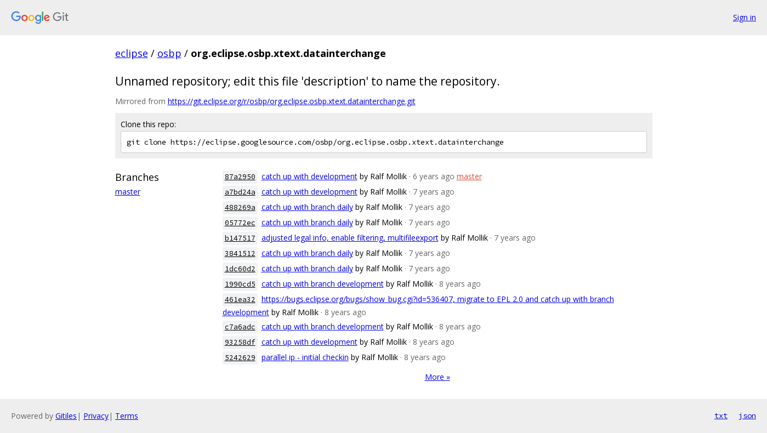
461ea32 (240, 299)
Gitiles (66, 416)
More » (437, 377)
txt (721, 415)
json (747, 415)
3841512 (240, 253)
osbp (169, 53)
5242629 (240, 357)
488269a (240, 207)
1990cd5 (240, 284)
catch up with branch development (323, 283)
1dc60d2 (240, 269)
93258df (240, 342)
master (127, 191)
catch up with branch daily (307, 207)
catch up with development (309, 176)
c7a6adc (240, 327)
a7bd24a (240, 192)
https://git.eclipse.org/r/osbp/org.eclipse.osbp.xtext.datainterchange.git (292, 101)
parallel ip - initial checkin (305, 357)
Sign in (744, 17)
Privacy (96, 416)
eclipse (131, 53)
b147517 (240, 238)
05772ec (240, 222)
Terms (126, 416)
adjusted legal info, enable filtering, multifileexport (350, 237)
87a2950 (240, 176)
